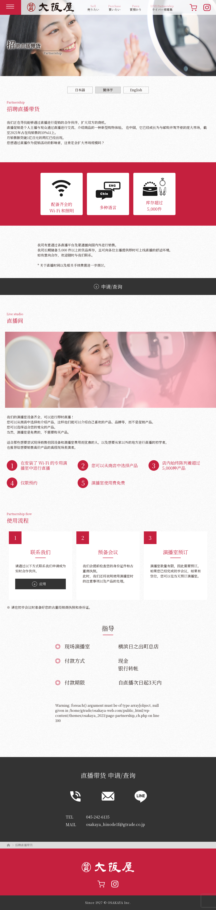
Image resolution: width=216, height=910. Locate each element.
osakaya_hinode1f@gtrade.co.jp (116, 824)
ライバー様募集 (162, 8)
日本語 (80, 89)
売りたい (93, 8)
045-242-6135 (97, 817)
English (136, 89)
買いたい (114, 8)
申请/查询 (108, 286)
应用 (39, 584)
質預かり (136, 8)
